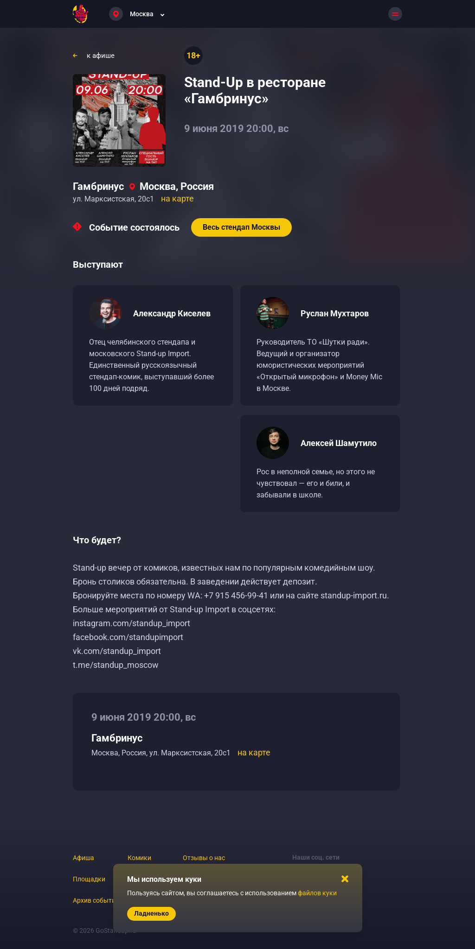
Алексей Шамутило (339, 443)
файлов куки (317, 893)
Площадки (89, 879)
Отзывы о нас (204, 857)
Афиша (83, 857)
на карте (177, 198)
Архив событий (96, 900)
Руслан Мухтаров (335, 313)
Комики (139, 857)
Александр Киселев (172, 313)
